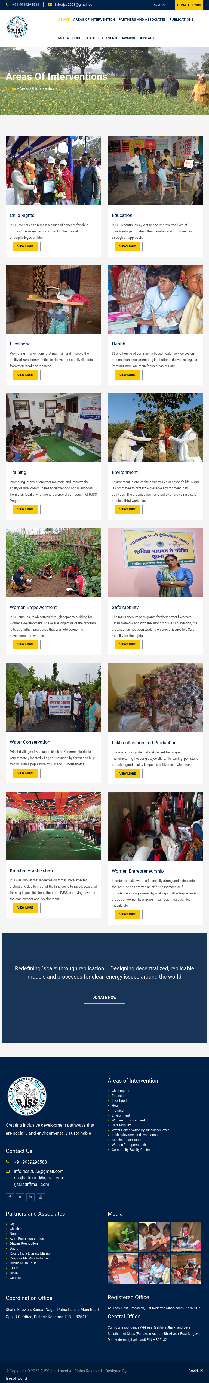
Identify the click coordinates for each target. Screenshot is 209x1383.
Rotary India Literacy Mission (31, 1253)
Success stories (87, 38)
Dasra (14, 1248)
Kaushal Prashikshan (31, 870)
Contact (147, 38)
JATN (14, 1268)
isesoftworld (16, 1378)
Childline (16, 1229)
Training (18, 472)
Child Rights (22, 215)
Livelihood (20, 343)
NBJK (14, 1273)
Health (118, 343)
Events (112, 38)
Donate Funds (189, 5)
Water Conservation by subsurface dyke (140, 1130)
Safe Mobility (125, 607)
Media (63, 38)
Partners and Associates (142, 19)
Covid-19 (158, 5)
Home (11, 88)
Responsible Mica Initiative (29, 1258)
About (64, 19)
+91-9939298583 (25, 4)
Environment (125, 472)
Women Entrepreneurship (138, 871)
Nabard (15, 1234)
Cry (12, 1224)
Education (122, 215)
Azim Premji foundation (27, 1239)
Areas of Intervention (94, 19)
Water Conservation (30, 742)
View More (25, 246)
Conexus (16, 1278)
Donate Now (104, 997)
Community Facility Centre (131, 1150)
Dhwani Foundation (24, 1244)
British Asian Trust (23, 1263)
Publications (181, 19)
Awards (128, 38)
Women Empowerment (33, 607)
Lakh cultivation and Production (144, 742)
